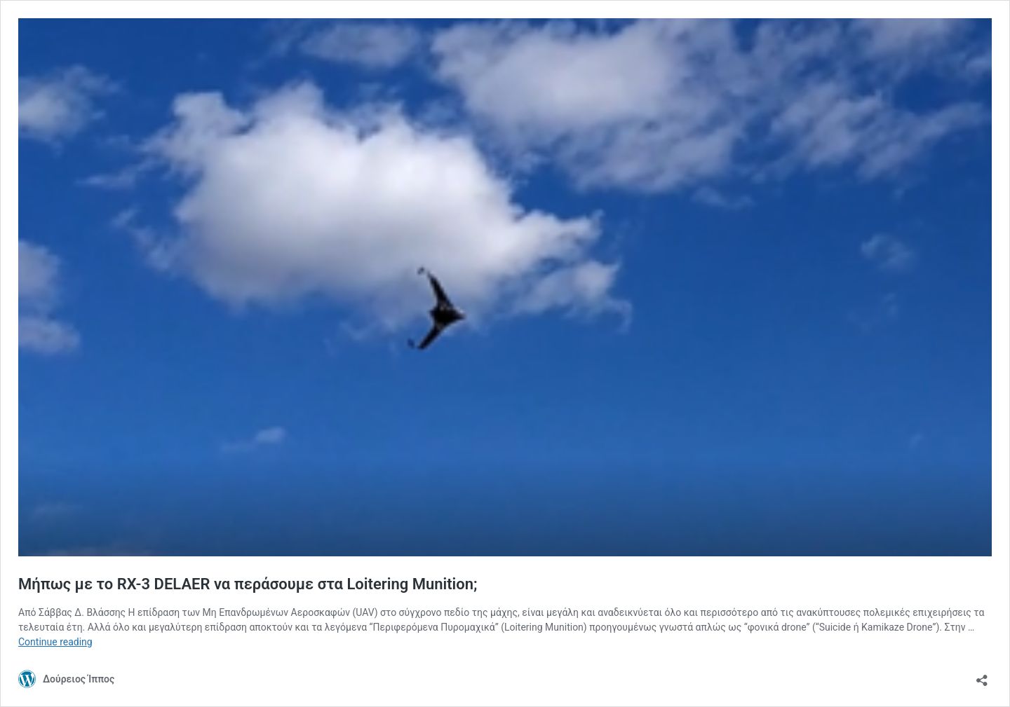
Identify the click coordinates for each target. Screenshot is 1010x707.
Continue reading (55, 641)
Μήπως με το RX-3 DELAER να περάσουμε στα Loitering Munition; (248, 584)
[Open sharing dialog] (982, 676)
